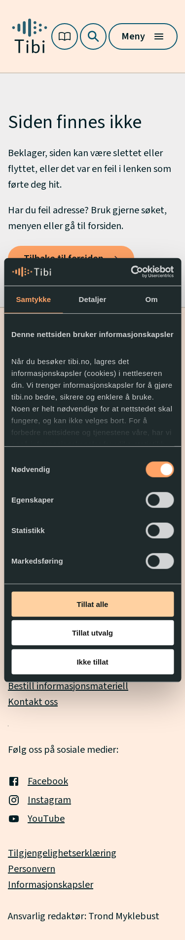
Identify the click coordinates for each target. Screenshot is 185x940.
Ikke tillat (92, 661)
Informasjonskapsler (50, 885)
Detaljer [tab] (93, 299)
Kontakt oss (33, 702)
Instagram (39, 800)
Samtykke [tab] (33, 299)
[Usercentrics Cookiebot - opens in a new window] (132, 272)
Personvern (31, 869)
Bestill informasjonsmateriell (68, 686)
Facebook (38, 781)
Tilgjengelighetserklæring (62, 853)
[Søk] (93, 36)
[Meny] (143, 36)
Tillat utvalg (92, 633)
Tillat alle (93, 604)
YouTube (36, 819)
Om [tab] (152, 299)
